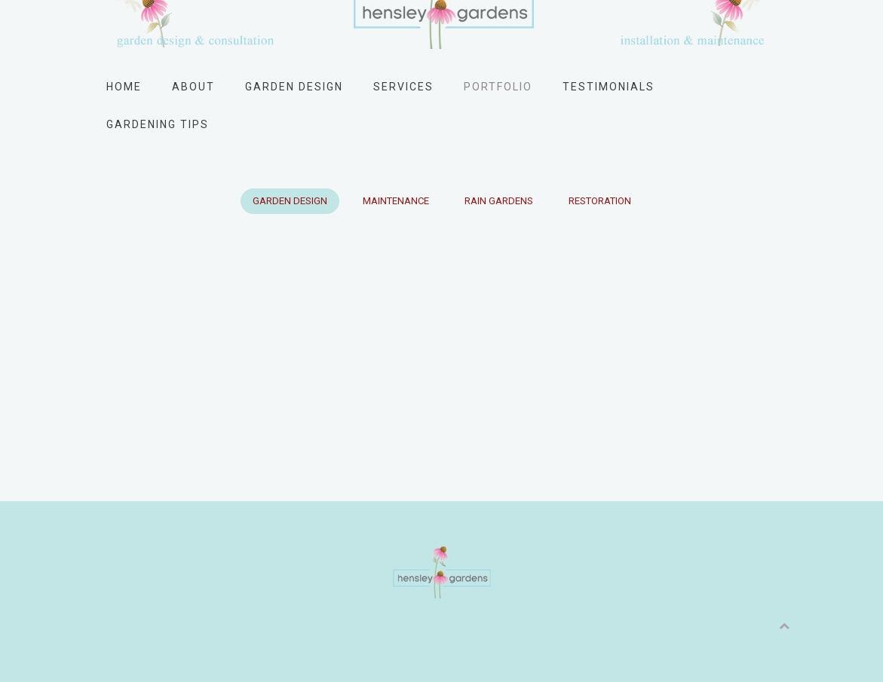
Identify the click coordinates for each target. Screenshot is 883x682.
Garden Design (294, 87)
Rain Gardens (498, 200)
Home (124, 87)
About (193, 87)
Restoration (600, 200)
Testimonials (609, 87)
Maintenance (396, 200)
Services (403, 87)
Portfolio (498, 87)
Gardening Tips (157, 124)
